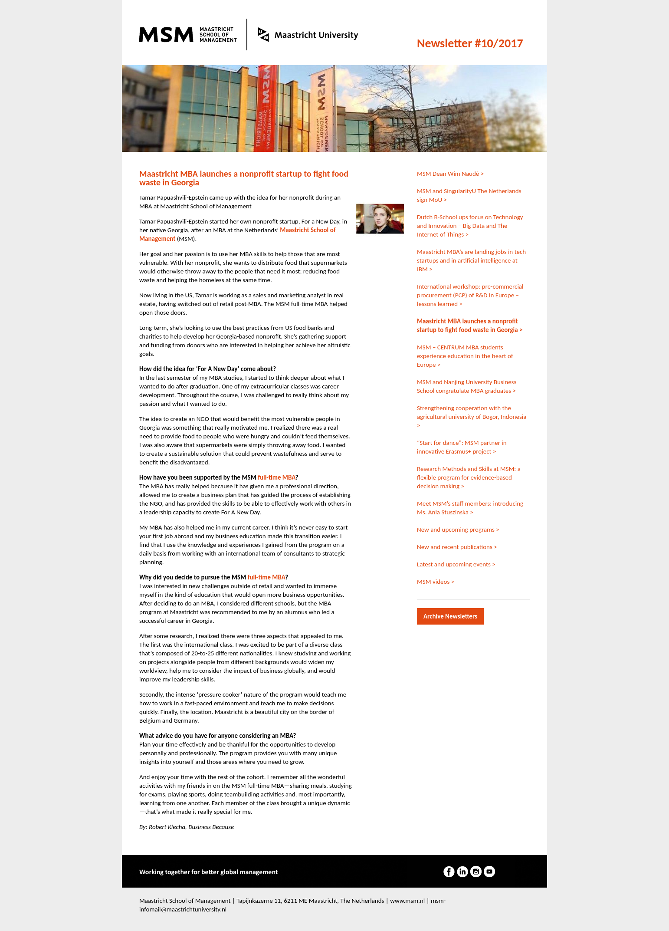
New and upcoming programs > (458, 529)
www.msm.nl (407, 901)
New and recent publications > (457, 547)
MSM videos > (435, 582)
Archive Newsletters (450, 616)
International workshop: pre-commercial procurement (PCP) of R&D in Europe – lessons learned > (470, 295)
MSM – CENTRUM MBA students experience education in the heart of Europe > (465, 355)
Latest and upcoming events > (456, 564)
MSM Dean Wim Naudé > (450, 174)
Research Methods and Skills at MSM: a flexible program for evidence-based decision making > (469, 477)
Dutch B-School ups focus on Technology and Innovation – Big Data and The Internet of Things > (470, 225)
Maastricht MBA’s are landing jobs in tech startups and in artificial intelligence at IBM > (471, 260)
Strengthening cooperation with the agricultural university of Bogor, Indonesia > (471, 416)
